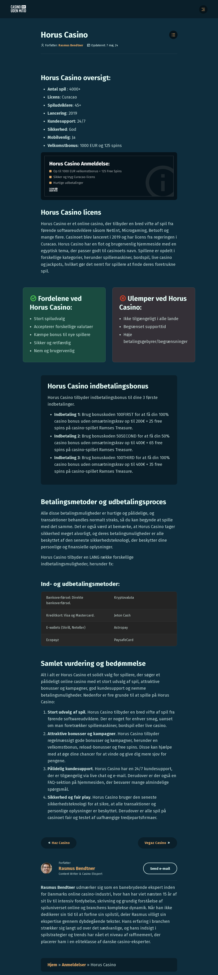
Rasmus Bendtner (70, 45)
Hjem (52, 964)
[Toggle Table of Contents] (173, 35)
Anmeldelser (74, 964)
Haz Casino (59, 843)
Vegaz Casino (157, 843)
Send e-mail (160, 868)
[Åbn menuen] (203, 9)
